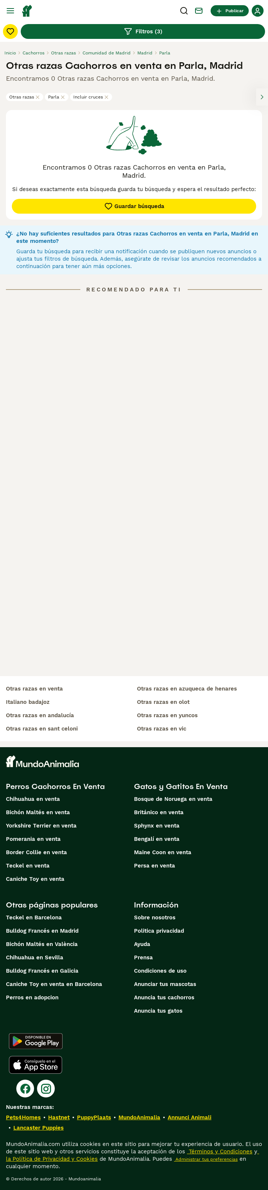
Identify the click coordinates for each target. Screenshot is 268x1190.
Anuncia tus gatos (158, 1010)
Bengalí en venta (157, 839)
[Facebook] (25, 1088)
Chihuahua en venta (33, 799)
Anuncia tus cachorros (164, 997)
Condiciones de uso (160, 970)
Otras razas (24, 97)
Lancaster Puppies (38, 1127)
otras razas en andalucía (40, 715)
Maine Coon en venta (162, 852)
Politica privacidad (159, 930)
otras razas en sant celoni (42, 728)
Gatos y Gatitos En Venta (181, 786)
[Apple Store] (35, 1065)
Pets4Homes (23, 1117)
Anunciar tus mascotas (165, 984)
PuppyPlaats (94, 1117)
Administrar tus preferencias (206, 1159)
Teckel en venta (28, 865)
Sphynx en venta (157, 825)
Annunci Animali (189, 1117)
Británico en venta (159, 812)
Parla (56, 97)
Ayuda (142, 944)
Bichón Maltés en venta (38, 812)
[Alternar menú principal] (10, 10)
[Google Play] (36, 1041)
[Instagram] (46, 1088)
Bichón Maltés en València (42, 944)
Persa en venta (154, 865)
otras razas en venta (34, 688)
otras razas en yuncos (167, 715)
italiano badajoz (28, 702)
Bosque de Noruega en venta (173, 799)
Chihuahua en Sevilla (34, 957)
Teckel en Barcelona (34, 917)
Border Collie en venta (36, 852)
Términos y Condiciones (219, 1151)
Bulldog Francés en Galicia (42, 970)
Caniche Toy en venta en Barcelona (54, 984)
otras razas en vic (161, 728)
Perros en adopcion (32, 997)
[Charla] (198, 10)
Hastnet (59, 1117)
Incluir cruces (91, 97)
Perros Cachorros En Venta (55, 786)
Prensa (143, 957)
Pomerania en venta (33, 839)
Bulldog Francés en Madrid (42, 930)
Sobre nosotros (154, 917)
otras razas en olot (163, 702)
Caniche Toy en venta (35, 879)
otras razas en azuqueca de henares (187, 688)
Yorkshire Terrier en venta (41, 825)
